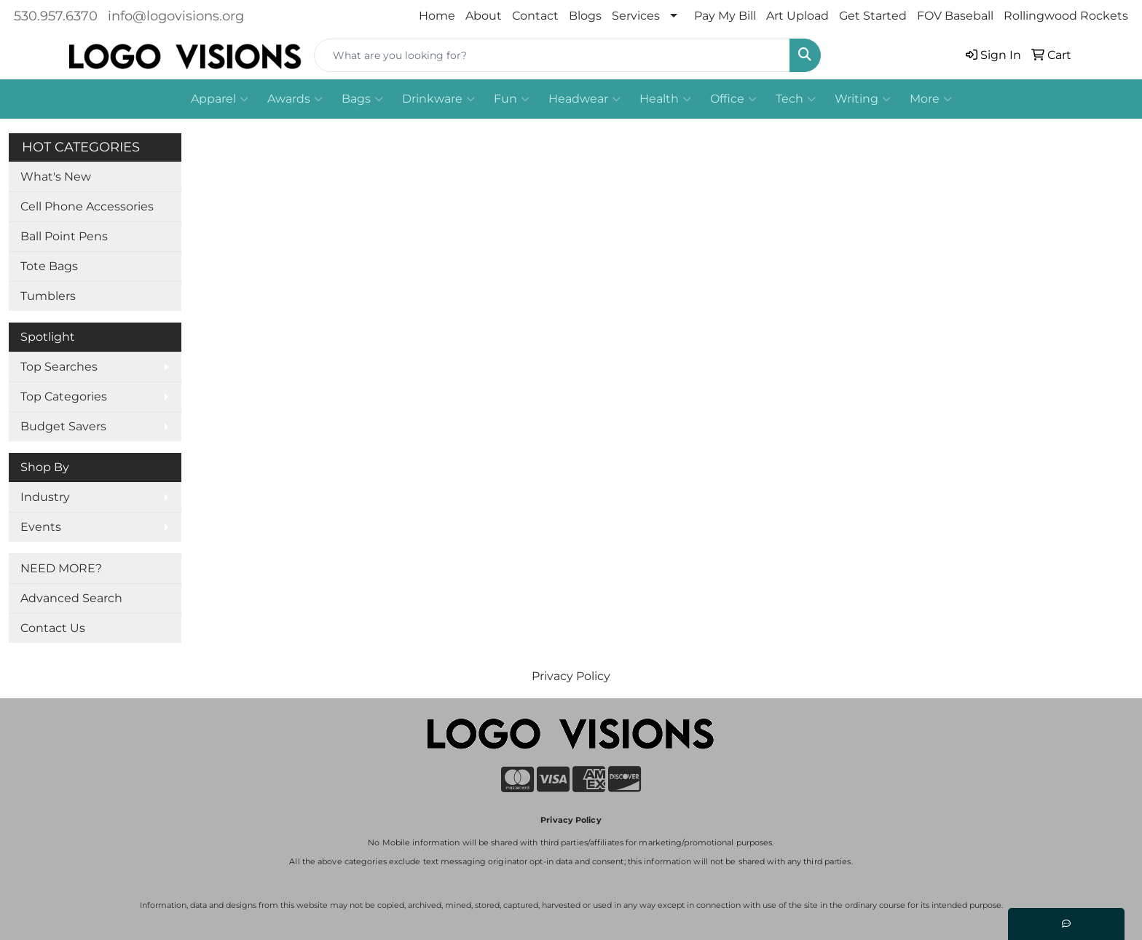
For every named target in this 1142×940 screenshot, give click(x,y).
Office (733, 99)
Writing (863, 99)
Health (665, 99)
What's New (55, 176)
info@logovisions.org (176, 16)
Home (437, 16)
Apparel (219, 99)
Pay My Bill (725, 16)
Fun (511, 99)
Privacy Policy (571, 676)
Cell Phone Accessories (87, 206)
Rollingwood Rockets (1066, 16)
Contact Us (52, 628)
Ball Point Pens (64, 236)
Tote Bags (49, 266)
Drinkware (438, 99)
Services (636, 16)
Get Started (873, 16)
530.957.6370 (56, 16)
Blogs (585, 16)
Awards (295, 99)
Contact (535, 16)
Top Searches (59, 367)
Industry (45, 497)
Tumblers (48, 296)
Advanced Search (71, 598)
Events (40, 527)
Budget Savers (63, 426)
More (931, 99)
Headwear (584, 99)
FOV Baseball (955, 16)
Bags (362, 99)
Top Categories (63, 396)
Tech (796, 99)
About (483, 16)
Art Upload (797, 16)
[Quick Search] (552, 55)
